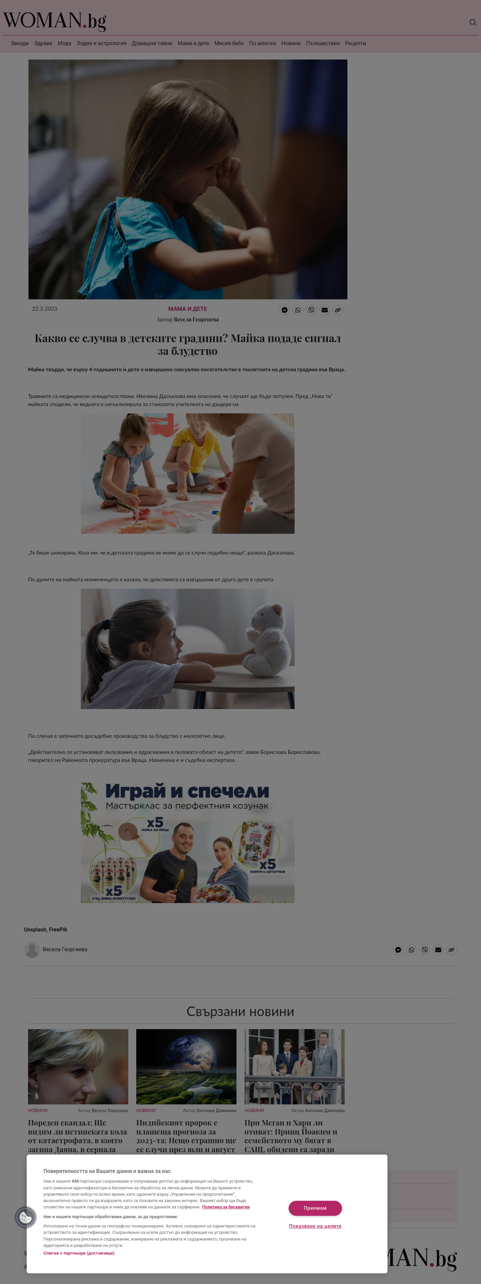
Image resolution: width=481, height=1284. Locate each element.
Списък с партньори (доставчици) (79, 1253)
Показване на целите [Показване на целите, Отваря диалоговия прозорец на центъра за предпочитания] (315, 1226)
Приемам (315, 1208)
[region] (207, 1214)
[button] (25, 1217)
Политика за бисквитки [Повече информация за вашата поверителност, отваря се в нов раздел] (226, 1206)
